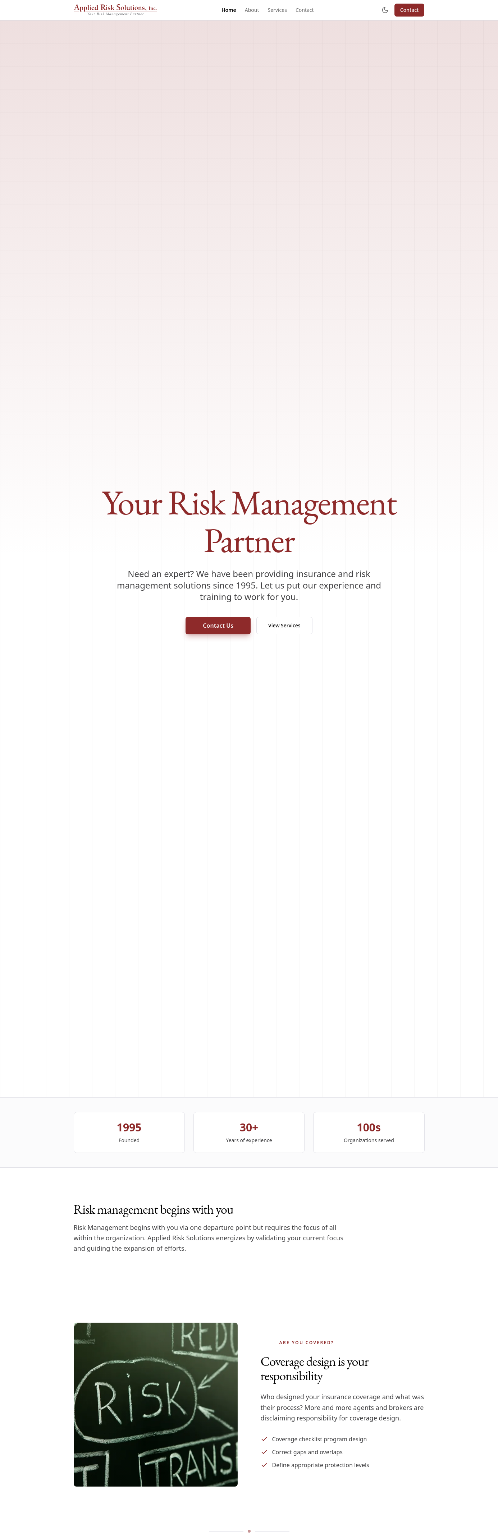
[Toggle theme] (385, 10)
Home (228, 9)
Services (277, 9)
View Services (284, 625)
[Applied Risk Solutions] (115, 10)
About (252, 9)
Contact (305, 9)
